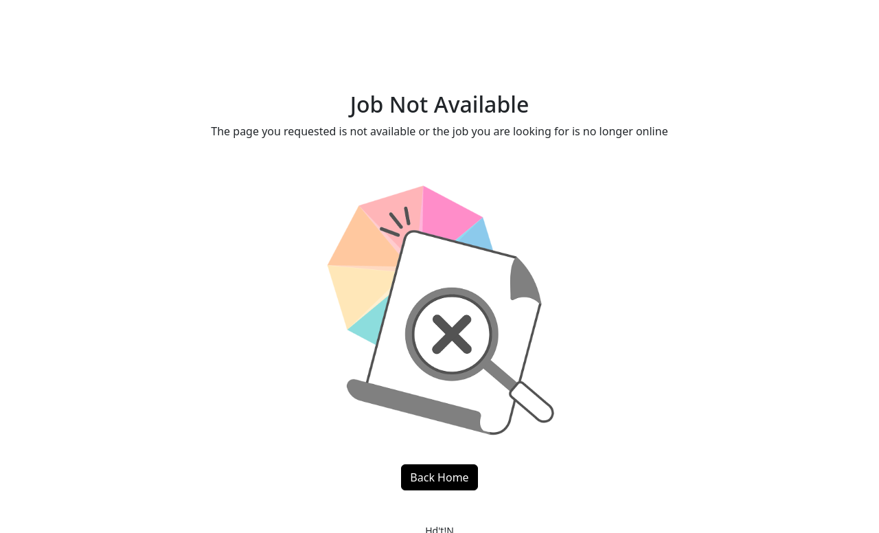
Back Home (439, 477)
